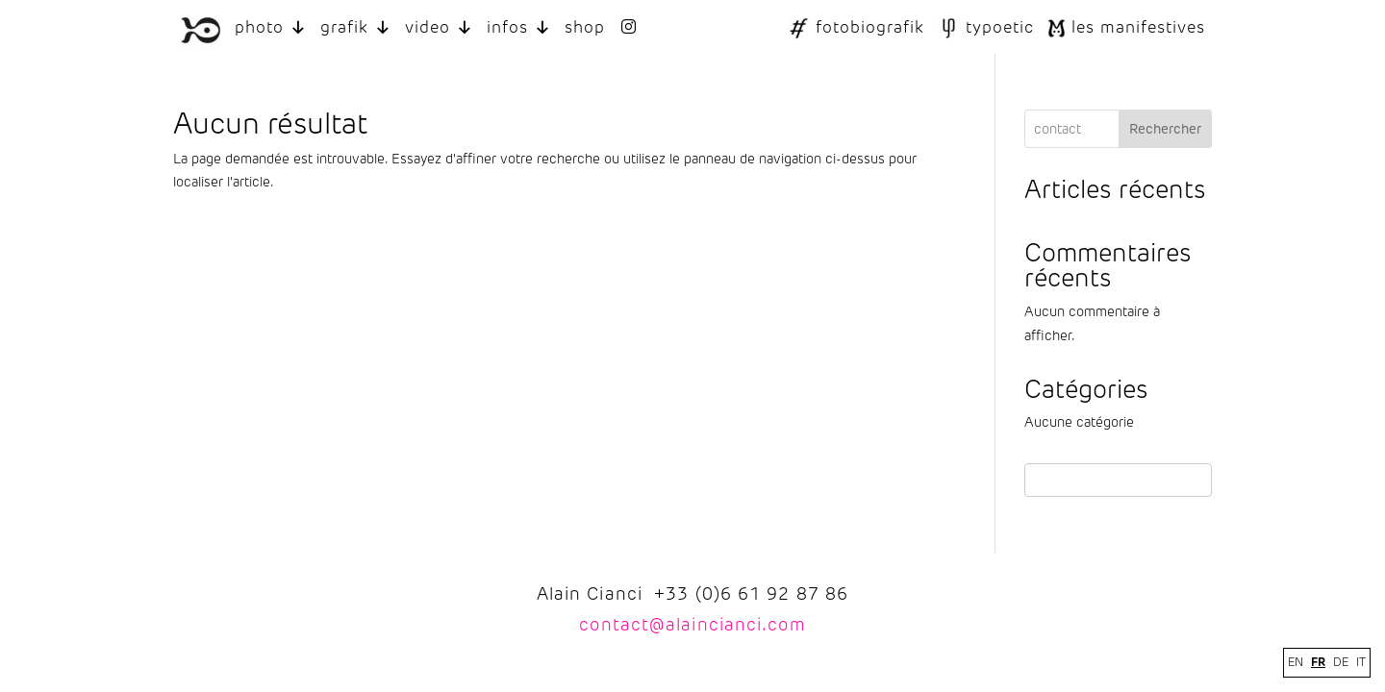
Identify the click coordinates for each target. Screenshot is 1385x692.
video (439, 27)
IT (1361, 662)
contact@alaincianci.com (692, 624)
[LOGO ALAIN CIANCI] (200, 27)
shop (585, 27)
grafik (355, 27)
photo (271, 27)
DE (1340, 662)
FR (1318, 662)
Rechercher (1165, 129)
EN (1295, 662)
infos (519, 27)
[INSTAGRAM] (628, 27)
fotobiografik (870, 27)
